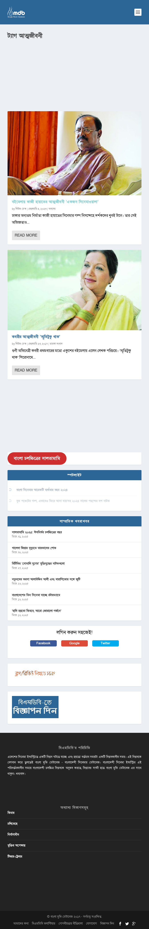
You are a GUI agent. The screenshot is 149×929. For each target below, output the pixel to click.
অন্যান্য (52, 209)
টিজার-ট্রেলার (15, 856)
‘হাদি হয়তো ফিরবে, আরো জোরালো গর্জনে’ (36, 611)
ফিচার (11, 813)
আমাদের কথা (21, 923)
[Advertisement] (75, 73)
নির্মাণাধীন (13, 834)
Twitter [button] (105, 643)
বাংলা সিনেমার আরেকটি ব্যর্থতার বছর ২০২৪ (42, 490)
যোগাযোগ (91, 923)
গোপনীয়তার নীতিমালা (71, 923)
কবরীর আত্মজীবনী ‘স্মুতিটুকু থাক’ (36, 336)
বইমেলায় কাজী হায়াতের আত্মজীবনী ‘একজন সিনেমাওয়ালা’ (55, 201)
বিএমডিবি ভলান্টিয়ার (43, 923)
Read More (26, 235)
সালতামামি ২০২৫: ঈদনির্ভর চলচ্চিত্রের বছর (37, 532)
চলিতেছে (13, 824)
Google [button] (74, 643)
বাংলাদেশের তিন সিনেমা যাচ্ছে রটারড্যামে (36, 595)
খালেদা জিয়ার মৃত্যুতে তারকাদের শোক (34, 548)
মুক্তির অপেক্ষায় (16, 845)
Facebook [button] (43, 643)
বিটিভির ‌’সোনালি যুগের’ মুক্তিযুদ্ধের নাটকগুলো (38, 563)
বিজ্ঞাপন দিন (107, 923)
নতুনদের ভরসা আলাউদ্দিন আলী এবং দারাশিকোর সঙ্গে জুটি (46, 579)
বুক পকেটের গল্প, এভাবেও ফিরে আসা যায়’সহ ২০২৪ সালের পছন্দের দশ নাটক (63, 501)
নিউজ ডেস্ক (21, 209)
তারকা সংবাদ (56, 344)
